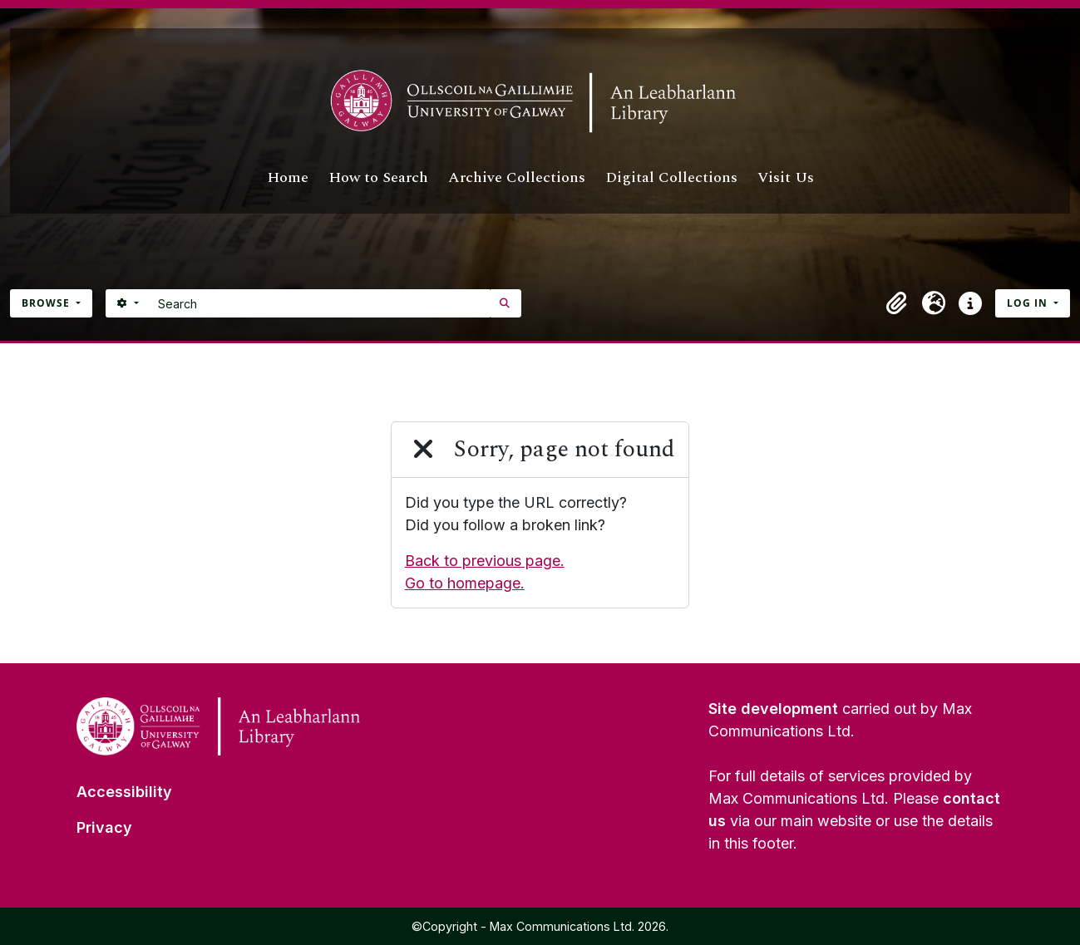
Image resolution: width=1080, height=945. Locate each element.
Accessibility (124, 791)
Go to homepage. (465, 583)
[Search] (320, 303)
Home (287, 177)
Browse (47, 303)
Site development (773, 708)
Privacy (104, 827)
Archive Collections (516, 177)
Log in (1029, 303)
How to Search (378, 177)
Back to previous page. (485, 560)
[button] (897, 303)
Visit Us (785, 177)
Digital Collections (671, 177)
